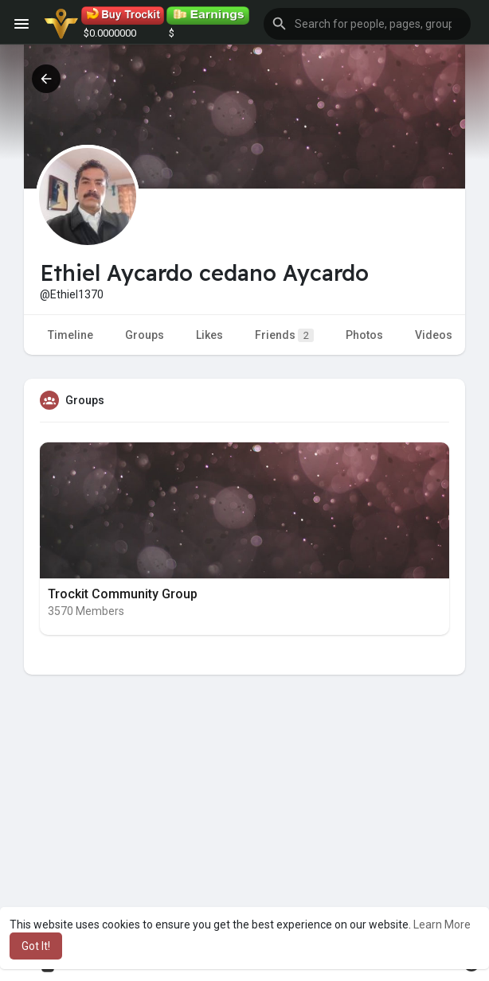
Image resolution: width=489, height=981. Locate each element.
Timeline (70, 335)
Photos (364, 335)
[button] (367, 24)
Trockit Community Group (123, 593)
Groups (144, 335)
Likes (209, 335)
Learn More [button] (442, 924)
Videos (433, 335)
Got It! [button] (36, 946)
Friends (284, 335)
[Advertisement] (244, 833)
